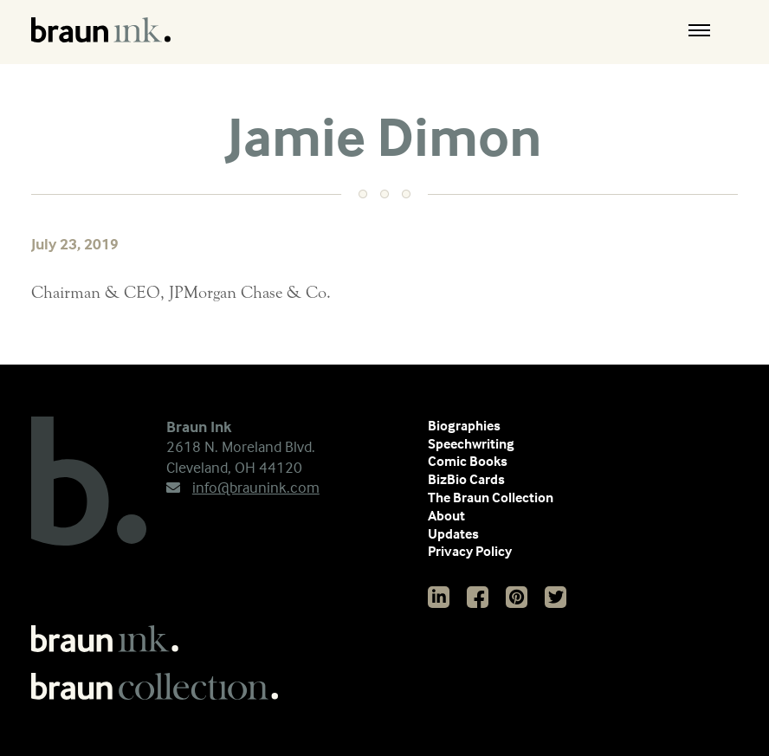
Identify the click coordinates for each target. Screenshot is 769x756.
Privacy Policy (470, 550)
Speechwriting (471, 443)
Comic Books (467, 460)
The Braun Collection (490, 497)
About (446, 515)
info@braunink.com (243, 487)
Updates (453, 533)
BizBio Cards (466, 479)
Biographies (464, 425)
